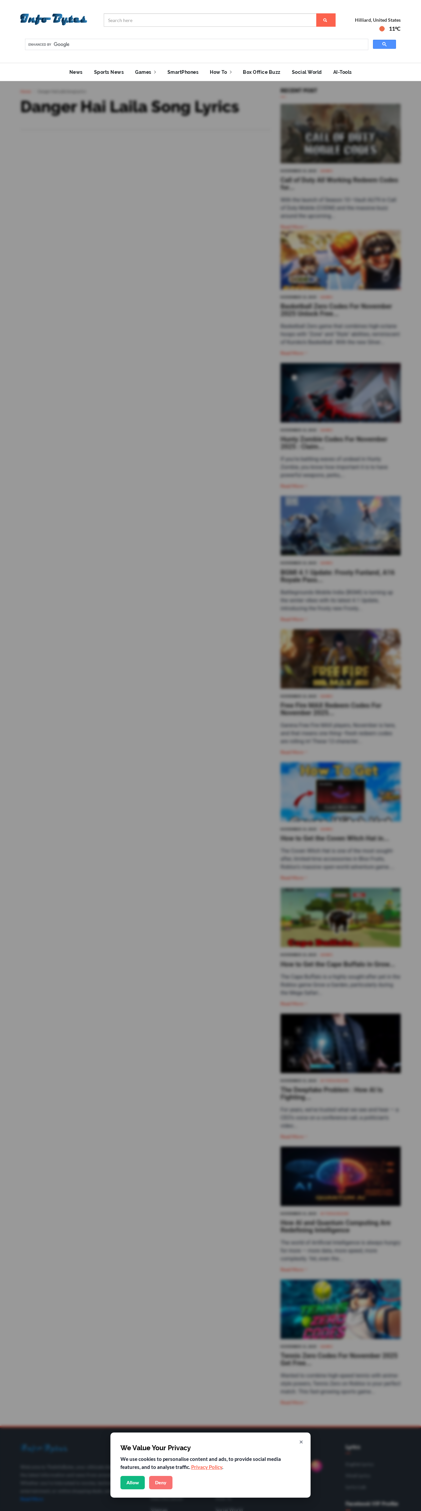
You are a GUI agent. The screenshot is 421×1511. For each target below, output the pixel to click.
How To (221, 72)
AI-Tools (342, 72)
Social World (307, 72)
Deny (160, 1482)
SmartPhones (183, 72)
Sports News (109, 72)
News (76, 72)
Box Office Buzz (262, 72)
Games (145, 72)
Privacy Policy (206, 1467)
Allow (132, 1482)
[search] (196, 44)
